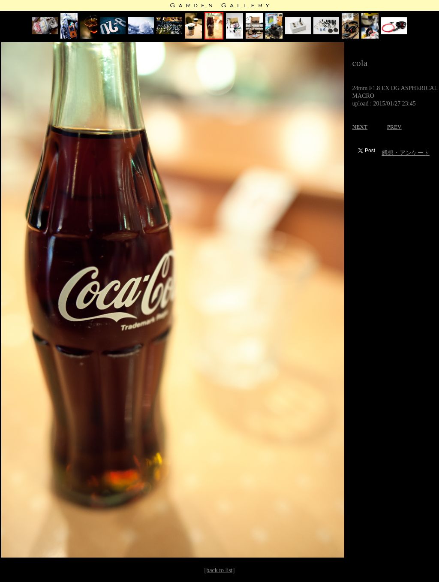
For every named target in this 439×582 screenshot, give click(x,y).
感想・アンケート (406, 153)
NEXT (360, 127)
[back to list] (219, 570)
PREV (394, 127)
